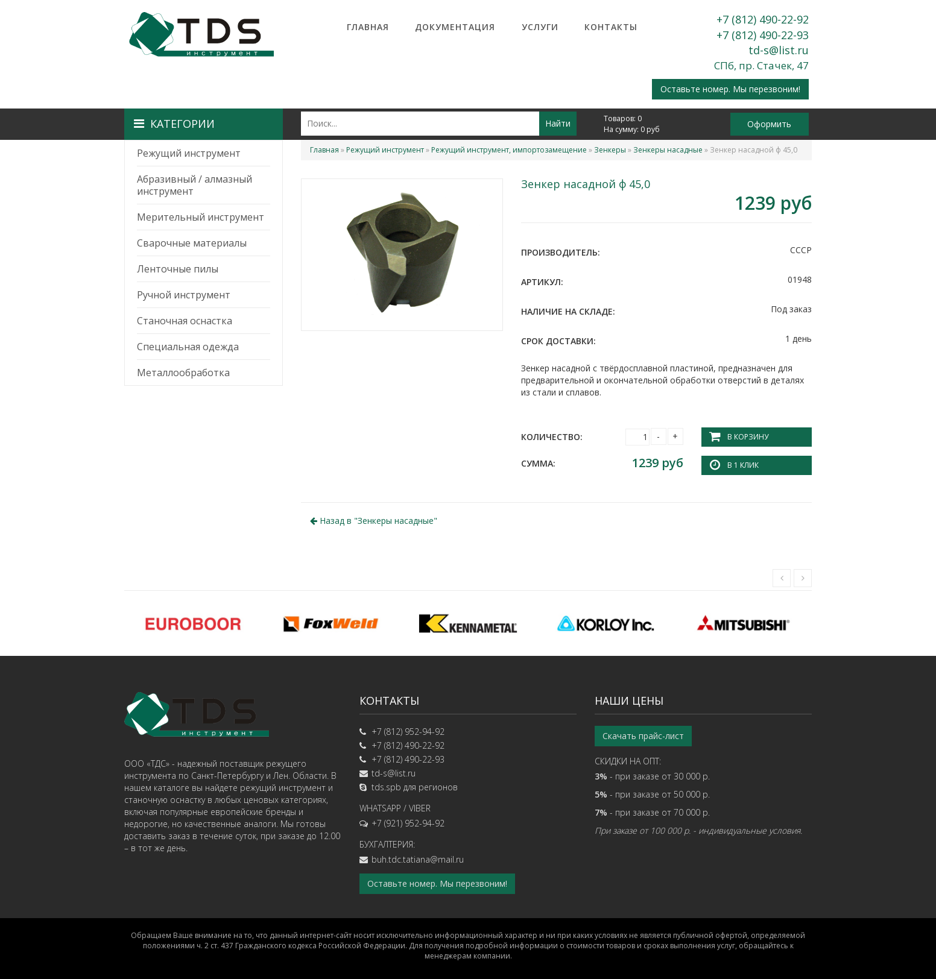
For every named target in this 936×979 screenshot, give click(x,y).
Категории (174, 123)
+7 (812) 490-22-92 (762, 19)
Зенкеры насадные (668, 150)
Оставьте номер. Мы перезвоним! (730, 89)
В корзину (747, 437)
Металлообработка (183, 372)
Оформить (769, 124)
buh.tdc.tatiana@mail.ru (418, 859)
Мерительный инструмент (200, 217)
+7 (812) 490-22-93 (762, 35)
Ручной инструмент (183, 294)
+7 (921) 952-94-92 (408, 823)
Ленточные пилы (177, 268)
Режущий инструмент (189, 153)
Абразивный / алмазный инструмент (194, 185)
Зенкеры (610, 150)
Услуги (540, 27)
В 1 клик (743, 465)
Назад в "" (373, 520)
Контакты (610, 27)
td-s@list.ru (778, 50)
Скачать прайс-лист (643, 735)
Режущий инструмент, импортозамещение (509, 150)
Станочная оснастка (184, 320)
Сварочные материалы (192, 243)
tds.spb (386, 787)
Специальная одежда (188, 346)
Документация (455, 27)
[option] (193, 623)
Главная (368, 27)
